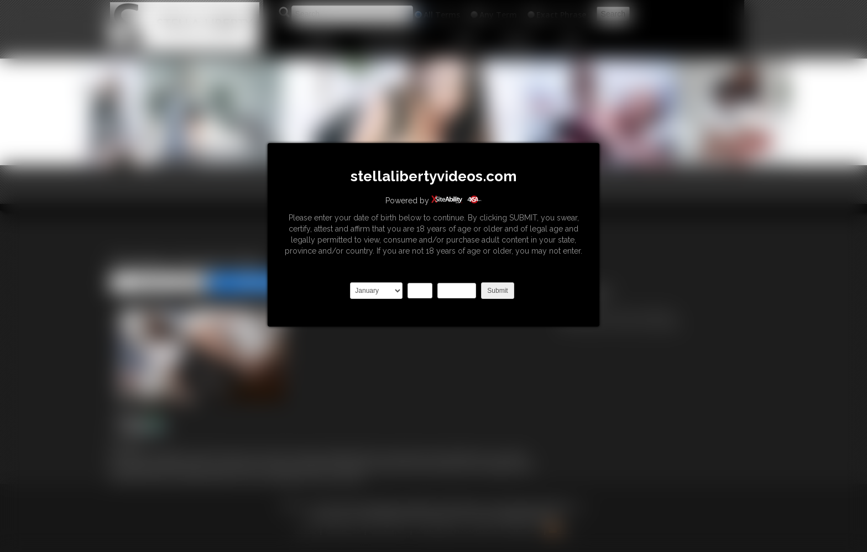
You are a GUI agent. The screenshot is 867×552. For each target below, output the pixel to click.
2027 (456, 290)
